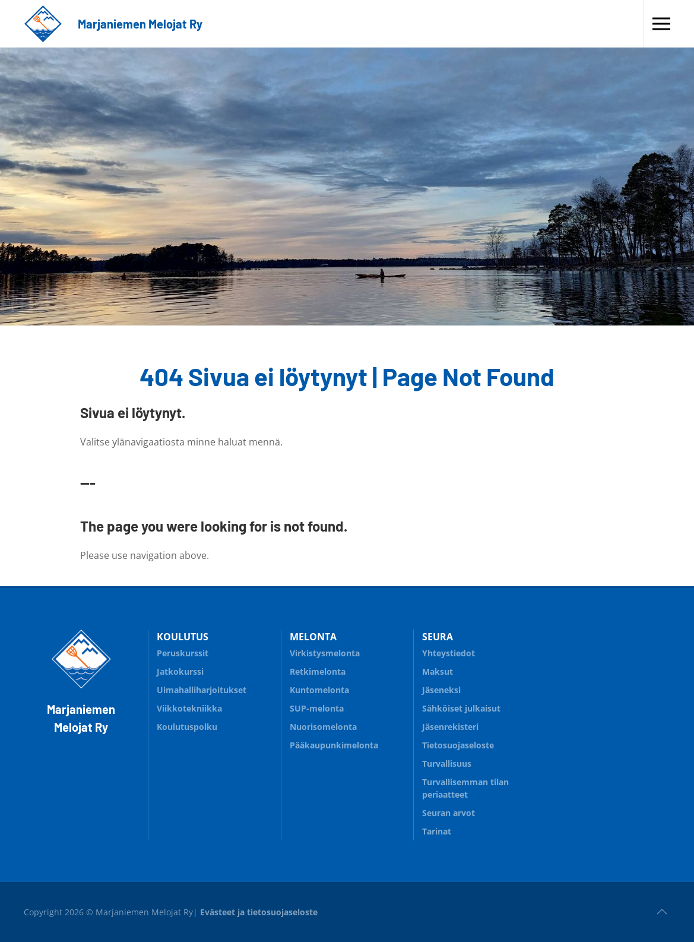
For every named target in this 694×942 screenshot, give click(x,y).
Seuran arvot (448, 812)
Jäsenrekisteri (450, 726)
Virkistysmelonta (347, 651)
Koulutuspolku (214, 724)
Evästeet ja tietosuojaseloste (259, 912)
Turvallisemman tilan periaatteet (465, 788)
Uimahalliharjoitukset (201, 690)
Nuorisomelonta (347, 724)
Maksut (437, 671)
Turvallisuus (479, 761)
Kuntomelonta (347, 688)
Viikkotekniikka (189, 708)
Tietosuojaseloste (458, 745)
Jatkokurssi (180, 671)
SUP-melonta (347, 706)
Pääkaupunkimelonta (334, 745)
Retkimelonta (347, 669)
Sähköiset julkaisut (461, 708)
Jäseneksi (441, 690)
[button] (661, 24)
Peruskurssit (182, 653)
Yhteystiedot (448, 653)
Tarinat (436, 831)
